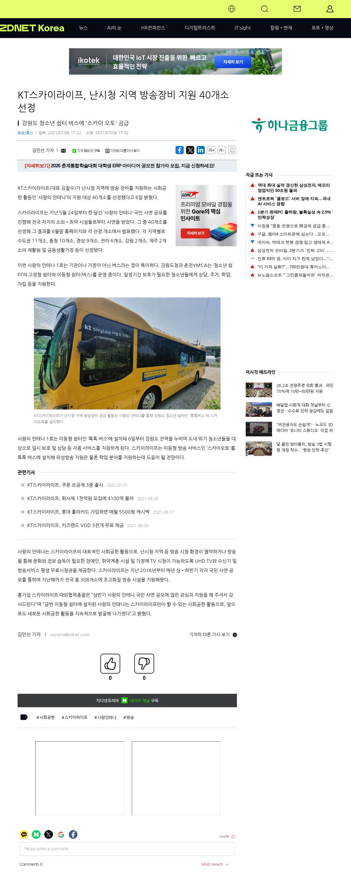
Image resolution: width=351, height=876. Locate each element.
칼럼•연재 (281, 27)
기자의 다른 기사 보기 (213, 634)
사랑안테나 (106, 717)
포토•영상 (322, 27)
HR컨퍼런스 (153, 27)
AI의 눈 (114, 27)
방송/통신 (25, 133)
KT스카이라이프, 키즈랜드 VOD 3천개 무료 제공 (75, 525)
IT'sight (243, 27)
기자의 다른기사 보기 (123, 151)
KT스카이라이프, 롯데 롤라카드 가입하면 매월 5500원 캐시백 (88, 512)
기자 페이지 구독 (86, 151)
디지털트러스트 (200, 27)
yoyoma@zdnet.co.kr (70, 635)
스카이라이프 (76, 717)
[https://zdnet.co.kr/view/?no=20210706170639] (180, 150)
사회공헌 (47, 717)
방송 (130, 717)
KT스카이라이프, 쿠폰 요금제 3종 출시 (65, 485)
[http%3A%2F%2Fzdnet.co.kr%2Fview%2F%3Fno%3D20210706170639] (201, 150)
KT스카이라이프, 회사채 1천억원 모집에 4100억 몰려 (80, 498)
